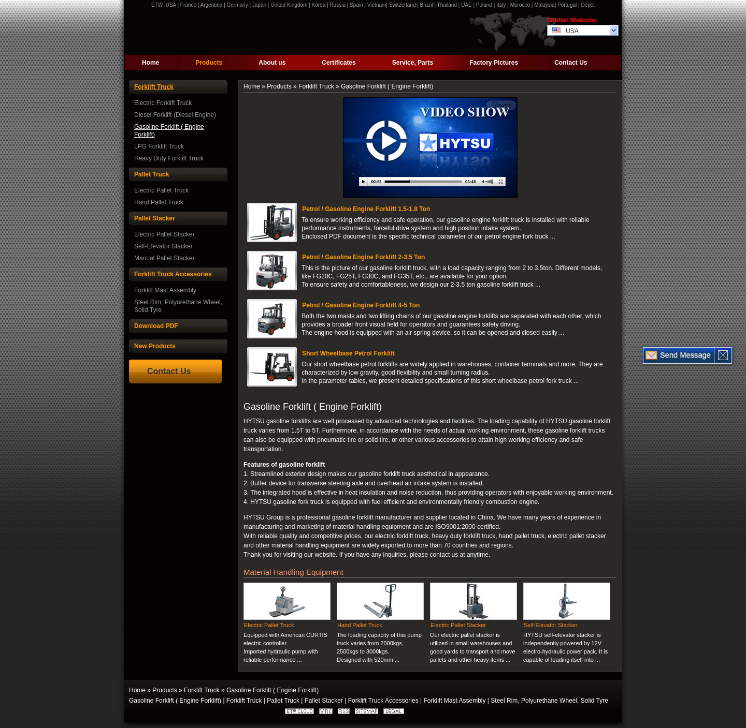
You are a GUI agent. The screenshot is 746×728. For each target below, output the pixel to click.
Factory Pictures (493, 62)
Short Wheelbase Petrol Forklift (348, 353)
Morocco (520, 5)
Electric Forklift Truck (163, 103)
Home (150, 62)
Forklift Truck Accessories (173, 274)
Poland (484, 5)
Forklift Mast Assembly (165, 290)
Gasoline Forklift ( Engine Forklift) (169, 130)
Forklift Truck (154, 87)
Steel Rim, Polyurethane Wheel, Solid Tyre (178, 306)
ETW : (158, 5)
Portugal (567, 5)
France (188, 5)
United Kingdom (288, 5)
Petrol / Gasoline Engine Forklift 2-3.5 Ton (363, 257)
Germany (237, 5)
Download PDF (156, 326)
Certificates (338, 62)
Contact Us (570, 62)
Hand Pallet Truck (158, 202)
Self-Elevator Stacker (163, 246)
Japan (259, 5)
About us (272, 62)
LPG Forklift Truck (159, 146)
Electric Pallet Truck (161, 190)
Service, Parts (412, 62)
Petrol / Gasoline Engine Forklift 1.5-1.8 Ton (366, 209)
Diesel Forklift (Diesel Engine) (175, 114)
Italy (501, 5)
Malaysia (544, 5)
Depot (588, 5)
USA (171, 5)
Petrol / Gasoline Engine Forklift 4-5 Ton (361, 305)
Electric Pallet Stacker (164, 234)
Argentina (211, 5)
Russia (337, 5)
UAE (466, 5)
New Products (155, 346)
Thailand (447, 5)
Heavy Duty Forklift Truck (169, 158)
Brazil (426, 5)
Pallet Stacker (154, 218)
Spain (356, 5)
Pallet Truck (151, 174)
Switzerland (402, 5)
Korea (319, 5)
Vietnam (376, 5)
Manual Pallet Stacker (164, 258)
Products (208, 62)
